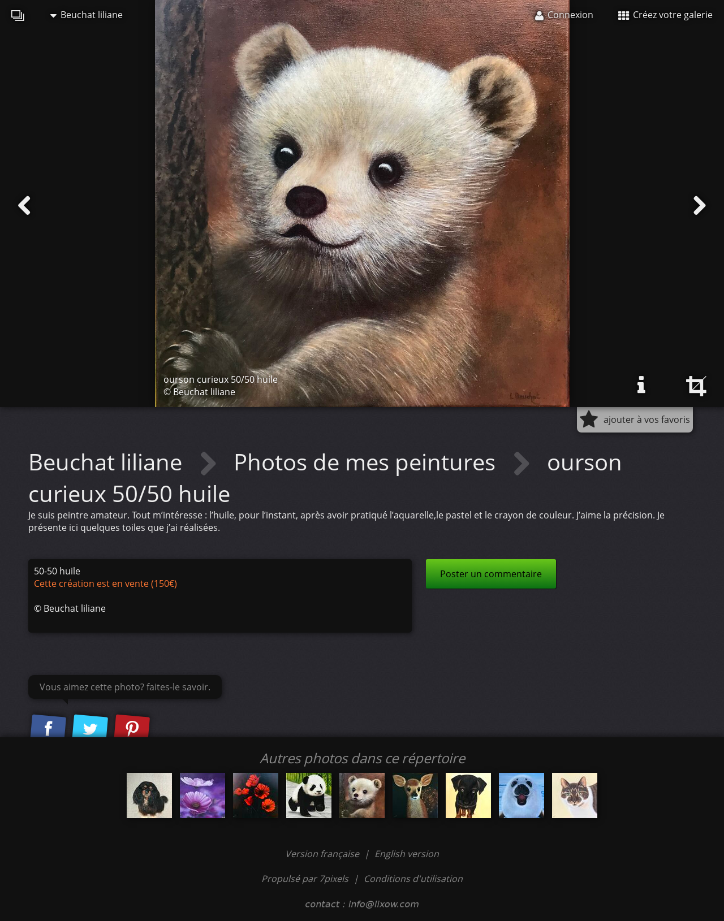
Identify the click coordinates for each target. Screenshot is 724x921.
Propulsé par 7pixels (304, 878)
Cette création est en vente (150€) (105, 583)
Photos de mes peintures (367, 461)
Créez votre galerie (665, 14)
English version (406, 854)
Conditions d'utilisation (413, 878)
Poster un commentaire (491, 574)
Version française (323, 854)
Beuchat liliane (86, 14)
